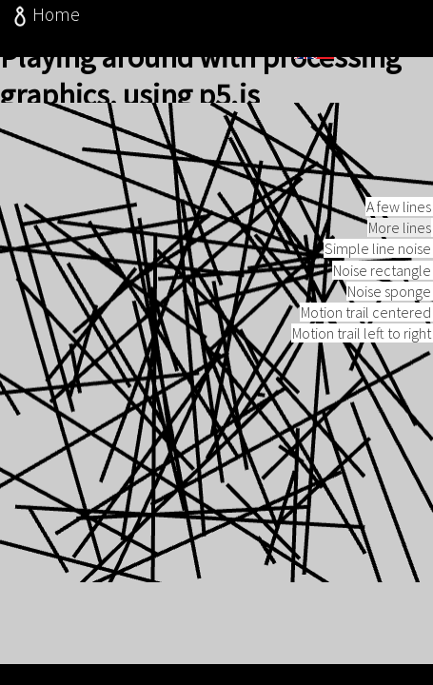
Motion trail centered (366, 334)
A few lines (398, 229)
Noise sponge (389, 313)
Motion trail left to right (361, 355)
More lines (399, 250)
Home (44, 14)
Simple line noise (378, 271)
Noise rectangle (382, 293)
